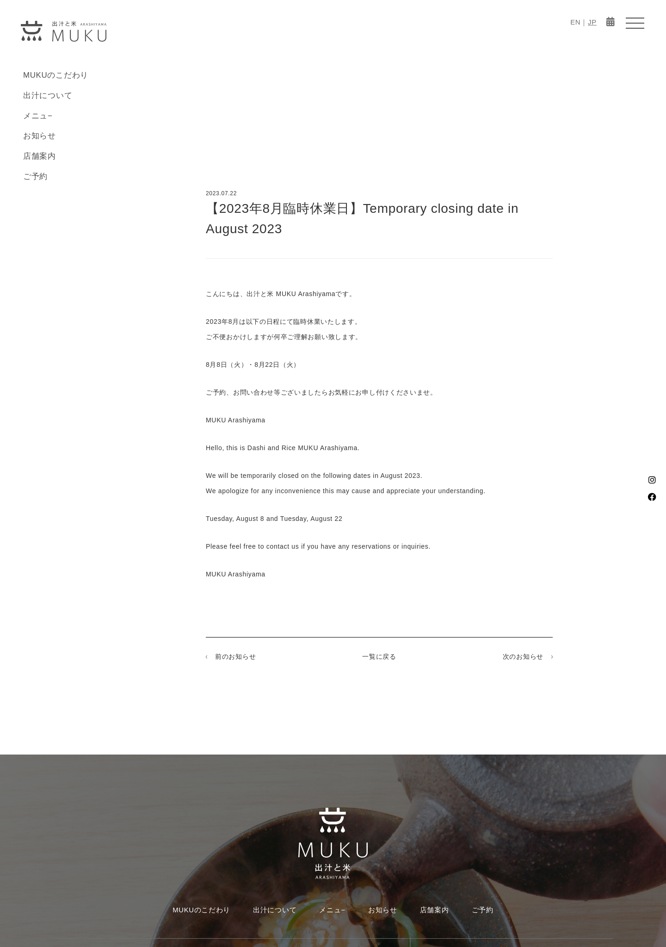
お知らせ (39, 135)
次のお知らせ (523, 656)
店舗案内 (39, 156)
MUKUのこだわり (55, 75)
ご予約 (35, 176)
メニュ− (38, 115)
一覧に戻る (379, 656)
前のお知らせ (235, 656)
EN (575, 22)
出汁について (47, 95)
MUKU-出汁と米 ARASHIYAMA (63, 31)
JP (592, 22)
